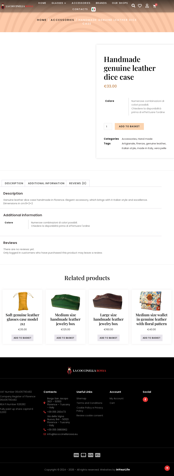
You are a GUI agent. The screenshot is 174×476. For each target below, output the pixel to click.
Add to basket (129, 126)
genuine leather (156, 143)
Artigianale (128, 143)
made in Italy (145, 147)
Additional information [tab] (46, 182)
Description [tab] (14, 182)
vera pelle (160, 147)
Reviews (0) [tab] (78, 182)
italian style (129, 147)
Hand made (145, 138)
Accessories (62, 20)
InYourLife (123, 469)
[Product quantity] (108, 126)
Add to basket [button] (22, 337)
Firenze (140, 143)
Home (42, 20)
